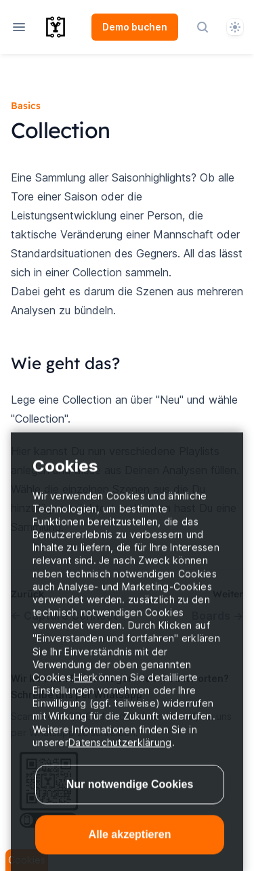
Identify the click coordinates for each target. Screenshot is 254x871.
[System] (235, 27)
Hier (83, 689)
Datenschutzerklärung (120, 754)
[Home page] (67, 27)
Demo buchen (134, 27)
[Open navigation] (19, 27)
